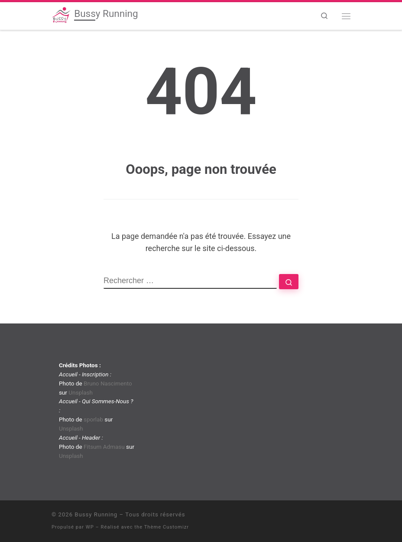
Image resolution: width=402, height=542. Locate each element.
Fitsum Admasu (104, 446)
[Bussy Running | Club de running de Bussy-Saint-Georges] (61, 14)
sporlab (93, 419)
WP (90, 527)
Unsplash (80, 392)
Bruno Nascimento (108, 383)
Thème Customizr (166, 527)
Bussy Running (96, 514)
